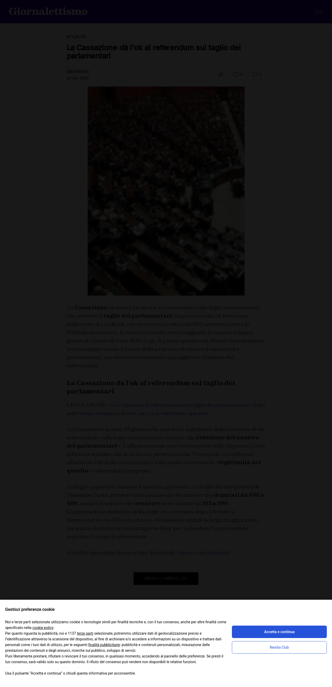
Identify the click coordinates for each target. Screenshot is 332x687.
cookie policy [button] (42, 628)
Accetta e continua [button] (279, 632)
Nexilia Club (279, 647)
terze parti (85, 633)
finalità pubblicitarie (104, 645)
